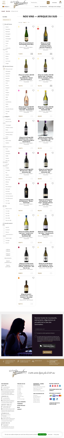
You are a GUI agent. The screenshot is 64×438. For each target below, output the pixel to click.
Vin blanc (6, 191)
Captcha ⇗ (52, 347)
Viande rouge (7, 238)
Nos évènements (43, 6)
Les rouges (19, 392)
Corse (5, 43)
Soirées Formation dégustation (38, 390)
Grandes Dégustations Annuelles (39, 386)
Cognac (6, 41)
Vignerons (20, 403)
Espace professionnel (8, 261)
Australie (6, 76)
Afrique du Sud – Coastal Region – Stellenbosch (26, 48)
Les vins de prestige (20, 399)
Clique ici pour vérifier (49, 346)
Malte (5, 104)
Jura (5, 45)
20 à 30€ (6, 213)
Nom (24, 22)
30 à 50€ (6, 215)
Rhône (5, 56)
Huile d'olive (7, 140)
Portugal (6, 111)
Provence (6, 54)
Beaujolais (6, 29)
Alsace (5, 27)
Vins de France (20, 385)
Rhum (5, 184)
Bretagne (6, 36)
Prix (28, 22)
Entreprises (35, 395)
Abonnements (8, 258)
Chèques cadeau (8, 127)
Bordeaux (6, 31)
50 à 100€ (6, 218)
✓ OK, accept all (42, 434)
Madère (6, 143)
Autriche (6, 78)
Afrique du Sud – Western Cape (45, 267)
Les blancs (19, 389)
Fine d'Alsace (7, 186)
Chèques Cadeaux (8, 254)
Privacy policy (56, 434)
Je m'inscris (47, 352)
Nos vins (36, 6)
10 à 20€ (6, 211)
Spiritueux (6, 153)
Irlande (6, 94)
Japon (5, 99)
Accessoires (7, 119)
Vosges (6, 63)
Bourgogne (6, 34)
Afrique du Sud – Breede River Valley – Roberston (45, 236)
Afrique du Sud (7, 69)
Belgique (6, 6)
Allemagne (6, 71)
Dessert (6, 242)
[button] (4, 1)
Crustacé (6, 229)
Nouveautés (19, 394)
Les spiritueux (19, 393)
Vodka (5, 156)
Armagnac (6, 170)
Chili (5, 83)
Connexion (54, 2)
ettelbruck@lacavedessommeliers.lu (10, 418)
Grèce (5, 90)
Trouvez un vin (21, 383)
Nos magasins (4, 383)
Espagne (6, 87)
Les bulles (19, 388)
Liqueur (6, 158)
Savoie (5, 58)
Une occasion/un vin (38, 393)
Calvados (6, 151)
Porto (5, 148)
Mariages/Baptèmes (37, 396)
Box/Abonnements (36, 402)
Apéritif (6, 227)
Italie (5, 97)
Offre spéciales (21, 405)
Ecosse (6, 85)
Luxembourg (7, 101)
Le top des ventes (20, 396)
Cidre (5, 130)
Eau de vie (6, 179)
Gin (5, 172)
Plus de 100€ (7, 220)
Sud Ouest (6, 61)
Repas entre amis (36, 398)
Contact (19, 409)
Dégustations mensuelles (37, 388)
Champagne (7, 38)
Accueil (3, 11)
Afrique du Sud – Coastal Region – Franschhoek (26, 81)
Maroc (5, 106)
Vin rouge (6, 203)
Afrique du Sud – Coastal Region (26, 269)
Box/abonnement (8, 132)
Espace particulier (8, 266)
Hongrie (6, 92)
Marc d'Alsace (7, 177)
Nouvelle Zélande (8, 109)
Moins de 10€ (7, 208)
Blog (18, 407)
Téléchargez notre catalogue (54, 6)
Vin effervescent (8, 198)
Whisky (6, 182)
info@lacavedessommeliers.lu (8, 400)
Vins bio (18, 397)
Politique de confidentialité (47, 341)
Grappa (6, 167)
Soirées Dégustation (37, 389)
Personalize (50, 434)
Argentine (6, 73)
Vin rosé (6, 200)
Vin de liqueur (7, 193)
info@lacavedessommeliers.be (9, 389)
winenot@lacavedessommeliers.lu (9, 408)
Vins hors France (20, 386)
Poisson (6, 232)
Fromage (6, 240)
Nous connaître (21, 401)
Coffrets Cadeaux (8, 250)
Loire (5, 51)
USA (5, 113)
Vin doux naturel (8, 196)
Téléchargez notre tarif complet (55, 390)
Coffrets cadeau (8, 134)
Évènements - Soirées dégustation (38, 384)
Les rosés (19, 390)
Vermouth (6, 189)
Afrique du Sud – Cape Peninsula (26, 300)
